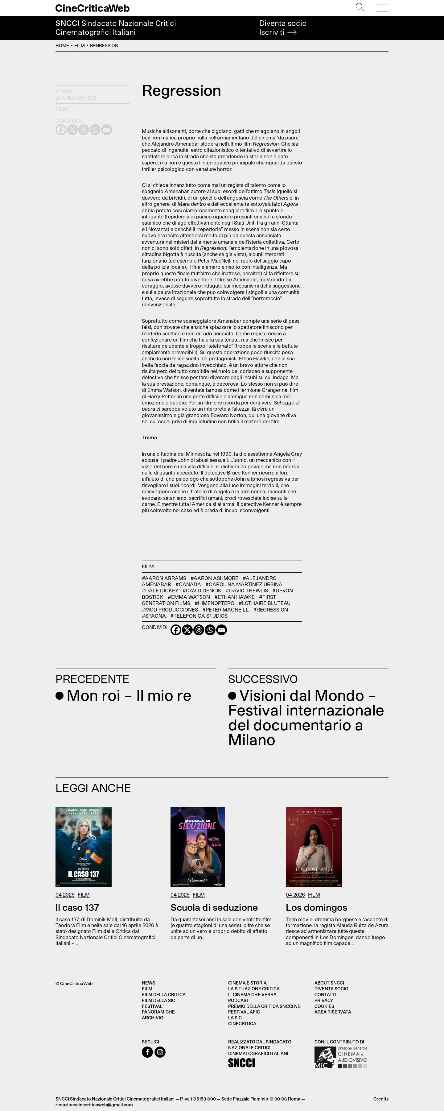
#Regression (270, 609)
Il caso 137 (77, 907)
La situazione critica (254, 988)
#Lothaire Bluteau (264, 603)
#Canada (188, 584)
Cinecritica (242, 1023)
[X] (187, 629)
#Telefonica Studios (199, 616)
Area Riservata (332, 1011)
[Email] (221, 629)
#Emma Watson (189, 597)
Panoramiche (158, 1011)
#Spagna (154, 616)
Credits (380, 1098)
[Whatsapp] (210, 629)
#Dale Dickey (160, 590)
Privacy (323, 1000)
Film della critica (164, 994)
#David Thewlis (247, 590)
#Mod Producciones (170, 609)
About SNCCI (329, 982)
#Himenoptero (214, 603)
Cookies (324, 1006)
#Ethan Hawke (234, 597)
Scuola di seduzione (214, 907)
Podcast (238, 1000)
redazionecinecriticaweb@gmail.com (94, 1104)
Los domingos (316, 907)
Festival (152, 1006)
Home (62, 45)
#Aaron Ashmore (214, 578)
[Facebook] (176, 629)
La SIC (235, 1017)
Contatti (325, 994)
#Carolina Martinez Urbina (243, 584)
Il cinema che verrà (252, 994)
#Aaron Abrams (164, 578)
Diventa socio (283, 27)
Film (79, 45)
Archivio (152, 1017)
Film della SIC (158, 1000)
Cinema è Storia (247, 982)
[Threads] (198, 629)
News (148, 982)
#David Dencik (202, 590)
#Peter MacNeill (225, 609)
